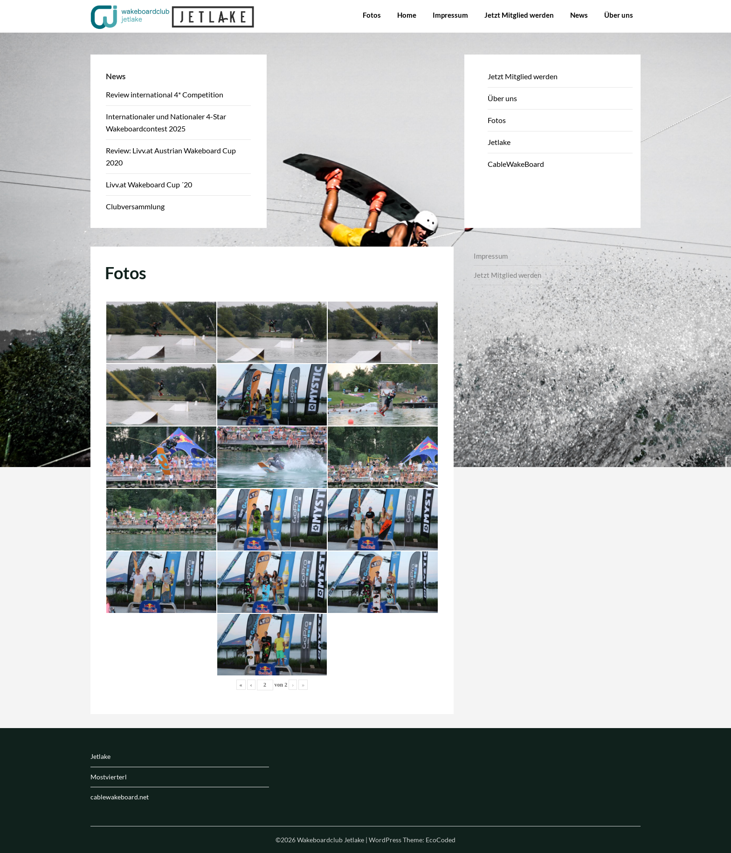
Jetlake (499, 142)
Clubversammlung (135, 206)
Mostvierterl (108, 777)
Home (406, 15)
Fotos (372, 15)
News (579, 15)
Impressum (450, 15)
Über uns (618, 15)
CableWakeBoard (516, 163)
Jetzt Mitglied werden (519, 15)
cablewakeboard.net (119, 797)
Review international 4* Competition (164, 94)
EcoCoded (440, 840)
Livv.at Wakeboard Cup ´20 (149, 184)
